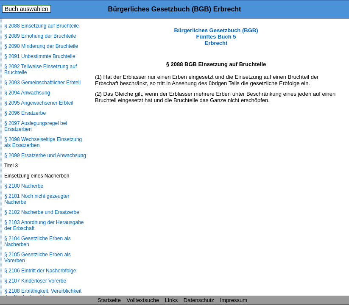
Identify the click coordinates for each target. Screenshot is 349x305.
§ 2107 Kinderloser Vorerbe (35, 281)
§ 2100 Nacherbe (23, 186)
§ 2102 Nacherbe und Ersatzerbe (41, 212)
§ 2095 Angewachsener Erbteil (38, 103)
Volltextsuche (143, 300)
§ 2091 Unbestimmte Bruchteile (39, 56)
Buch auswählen (26, 9)
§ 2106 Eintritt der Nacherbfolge (40, 271)
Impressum (233, 300)
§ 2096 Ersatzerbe (25, 113)
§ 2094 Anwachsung (27, 93)
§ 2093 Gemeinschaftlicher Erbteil (42, 83)
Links (171, 300)
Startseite (109, 300)
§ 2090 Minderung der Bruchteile (41, 46)
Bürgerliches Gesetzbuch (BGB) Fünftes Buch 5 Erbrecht (216, 36)
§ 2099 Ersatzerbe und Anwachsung (45, 155)
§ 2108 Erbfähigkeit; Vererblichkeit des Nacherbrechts (42, 294)
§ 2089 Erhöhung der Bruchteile (40, 36)
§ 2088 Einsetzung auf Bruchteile (41, 26)
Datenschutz (199, 300)
